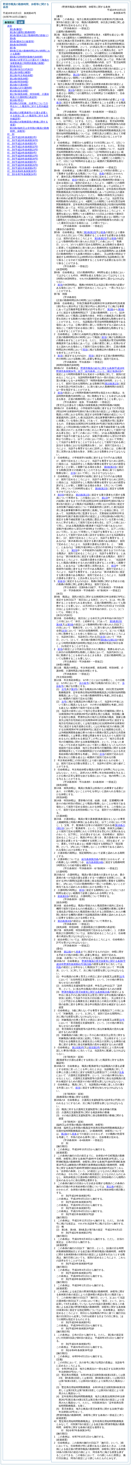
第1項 (76, 74)
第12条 (67, 951)
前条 (101, 173)
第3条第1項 (90, 232)
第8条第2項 (110, 467)
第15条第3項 (64, 921)
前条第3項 (63, 896)
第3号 (74, 689)
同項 (85, 349)
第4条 (59, 624)
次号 (64, 689)
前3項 (61, 494)
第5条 (121, 309)
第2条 (110, 309)
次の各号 (84, 683)
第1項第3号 (78, 1047)
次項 (102, 754)
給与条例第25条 (90, 859)
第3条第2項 (100, 238)
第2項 (74, 550)
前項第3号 (94, 1047)
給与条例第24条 (94, 862)
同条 (58, 967)
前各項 (61, 581)
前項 (74, 179)
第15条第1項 (82, 494)
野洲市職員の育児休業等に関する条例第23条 (86, 992)
